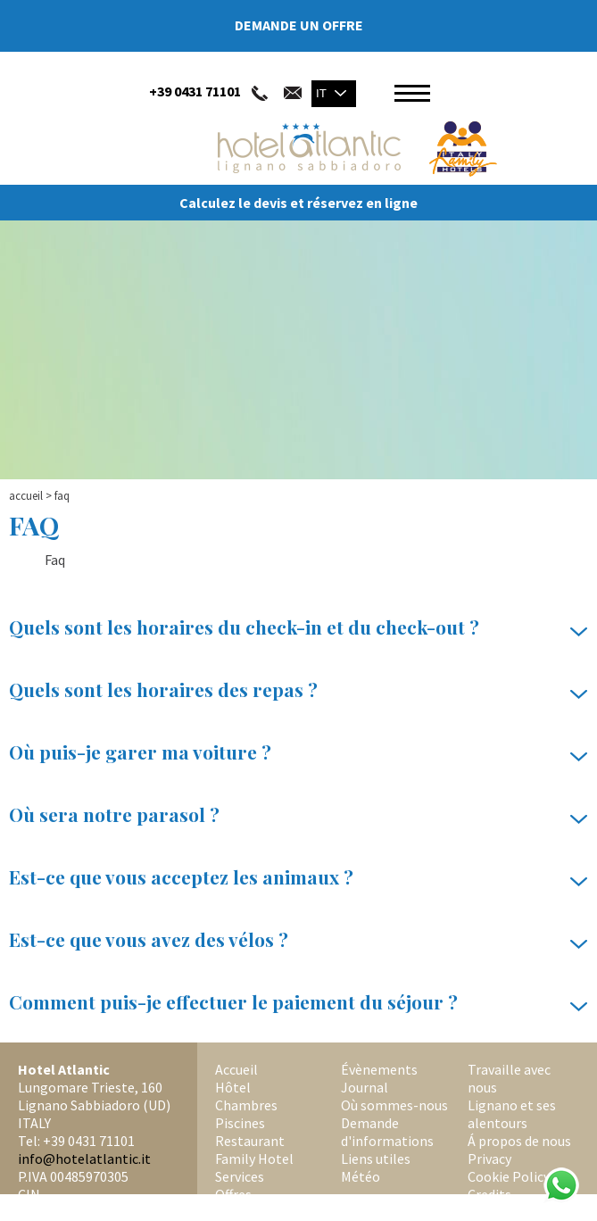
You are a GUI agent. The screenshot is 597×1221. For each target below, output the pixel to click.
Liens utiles (375, 1158)
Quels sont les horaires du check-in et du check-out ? (298, 627)
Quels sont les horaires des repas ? (298, 690)
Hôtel (233, 1087)
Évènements (379, 1069)
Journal (364, 1087)
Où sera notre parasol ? (298, 815)
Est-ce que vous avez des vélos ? (298, 939)
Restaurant (250, 1141)
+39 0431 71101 (195, 91)
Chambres (246, 1105)
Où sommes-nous (394, 1105)
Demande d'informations (387, 1132)
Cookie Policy (509, 1176)
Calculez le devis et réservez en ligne (298, 203)
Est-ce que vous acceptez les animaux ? (298, 877)
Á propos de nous (519, 1141)
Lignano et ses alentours (512, 1114)
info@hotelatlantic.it (84, 1158)
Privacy (489, 1158)
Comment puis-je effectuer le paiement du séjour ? (298, 1002)
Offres (233, 1194)
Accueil (26, 495)
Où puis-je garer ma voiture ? (298, 752)
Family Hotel (254, 1158)
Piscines (240, 1123)
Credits (489, 1194)
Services (239, 1176)
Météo (360, 1176)
